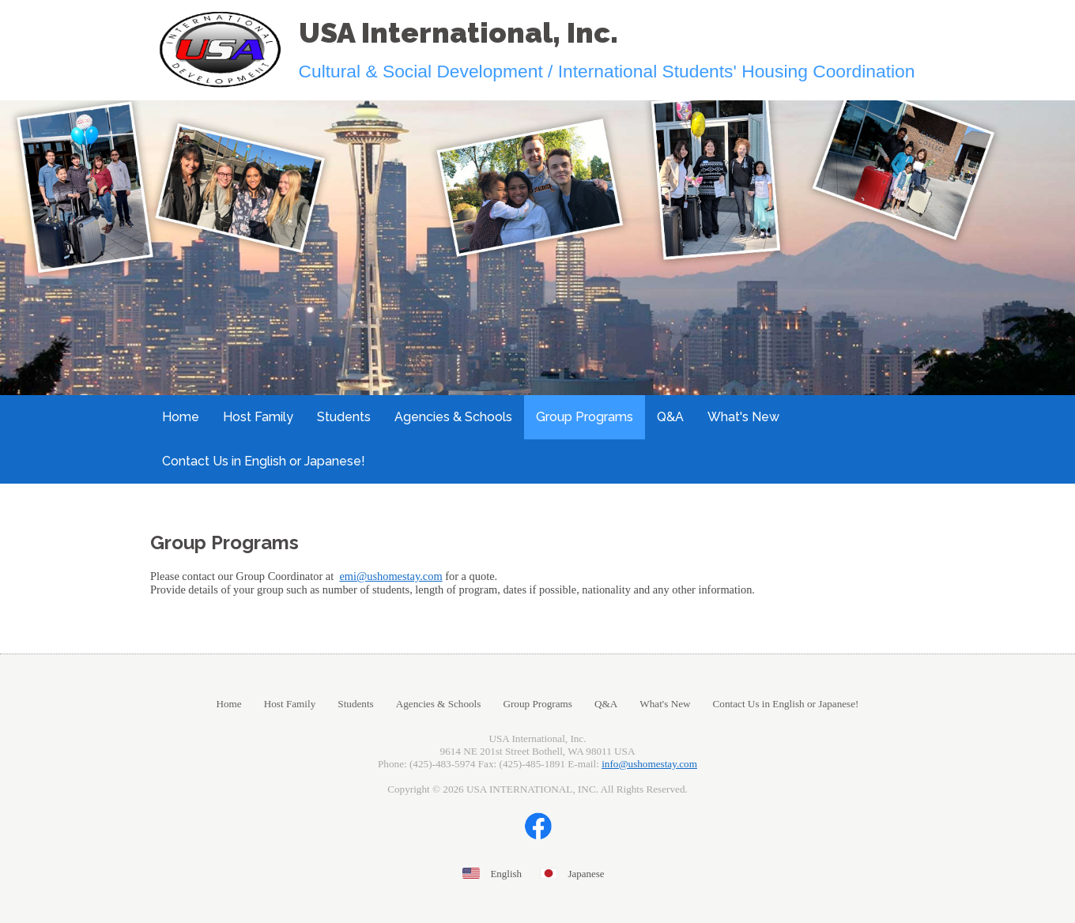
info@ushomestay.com (649, 764)
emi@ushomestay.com (390, 576)
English (506, 874)
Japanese (586, 874)
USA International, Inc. (458, 32)
